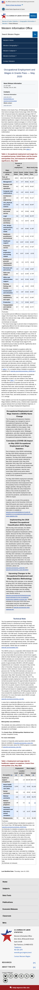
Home (5, 882)
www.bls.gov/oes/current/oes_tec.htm (12, 699)
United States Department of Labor (13, 9)
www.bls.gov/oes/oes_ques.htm (23, 743)
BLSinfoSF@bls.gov (9, 99)
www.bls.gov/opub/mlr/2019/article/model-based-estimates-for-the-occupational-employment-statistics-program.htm (18, 597)
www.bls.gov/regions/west (10, 101)
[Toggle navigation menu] (33, 15)
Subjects (6, 888)
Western (4, 23)
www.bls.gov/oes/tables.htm (9, 647)
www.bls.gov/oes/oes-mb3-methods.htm (18, 608)
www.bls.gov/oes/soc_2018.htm (15, 568)
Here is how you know (13, 5)
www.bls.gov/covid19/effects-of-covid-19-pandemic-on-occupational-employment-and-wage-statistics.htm (19, 514)
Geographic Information (27, 21)
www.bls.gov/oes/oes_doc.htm (12, 747)
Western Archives (9, 56)
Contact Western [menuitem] (9, 61)
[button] (34, 963)
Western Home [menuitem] (8, 40)
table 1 (5, 369)
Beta (4, 923)
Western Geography (10, 45)
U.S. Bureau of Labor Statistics (17, 16)
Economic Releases (10, 909)
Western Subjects (9, 51)
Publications (8, 902)
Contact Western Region (22, 956)
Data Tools (7, 895)
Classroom (7, 916)
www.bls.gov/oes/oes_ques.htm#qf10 (17, 570)
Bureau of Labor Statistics (10, 21)
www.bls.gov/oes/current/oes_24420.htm (23, 371)
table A (28, 149)
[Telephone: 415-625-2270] (26, 948)
